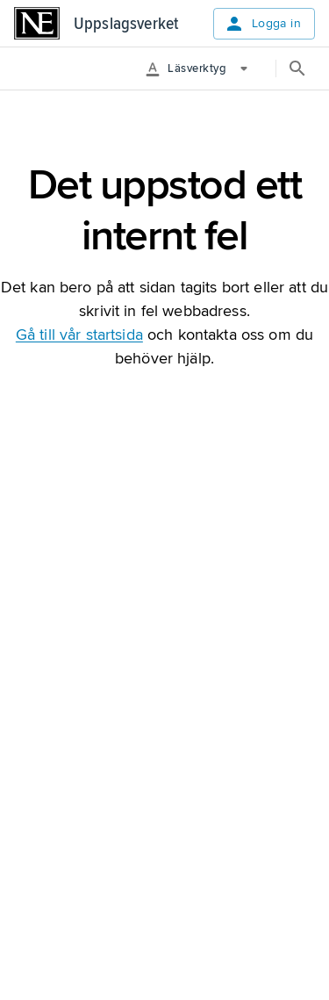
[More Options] (203, 68)
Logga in (262, 23)
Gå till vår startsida (79, 334)
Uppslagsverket (126, 23)
